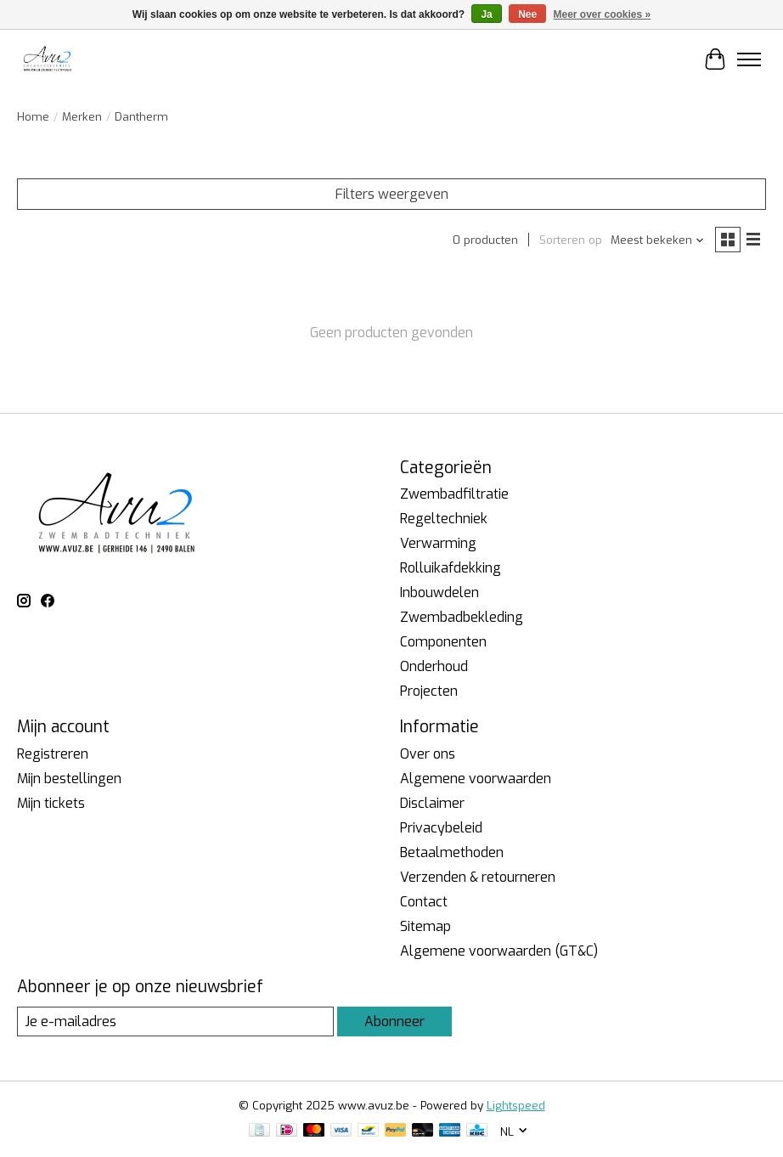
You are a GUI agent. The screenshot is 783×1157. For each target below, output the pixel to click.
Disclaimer (432, 803)
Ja (486, 14)
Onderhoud (434, 666)
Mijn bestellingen (69, 778)
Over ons (427, 754)
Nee (527, 14)
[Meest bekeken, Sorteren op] (658, 240)
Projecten (429, 691)
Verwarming (438, 543)
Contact (424, 902)
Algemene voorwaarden (475, 778)
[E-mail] (175, 1021)
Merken (82, 117)
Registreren (52, 754)
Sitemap (425, 926)
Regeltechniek (443, 519)
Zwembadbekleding (461, 617)
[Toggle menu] (749, 59)
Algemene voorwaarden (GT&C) (499, 951)
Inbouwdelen (439, 592)
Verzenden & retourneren (477, 877)
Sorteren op (570, 240)
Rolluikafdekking (450, 568)
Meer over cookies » (602, 14)
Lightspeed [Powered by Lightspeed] (516, 1105)
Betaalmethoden (452, 852)
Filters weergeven (391, 194)
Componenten (443, 642)
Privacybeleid (441, 828)
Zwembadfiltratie (454, 494)
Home (33, 117)
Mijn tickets (51, 803)
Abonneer (394, 1021)
